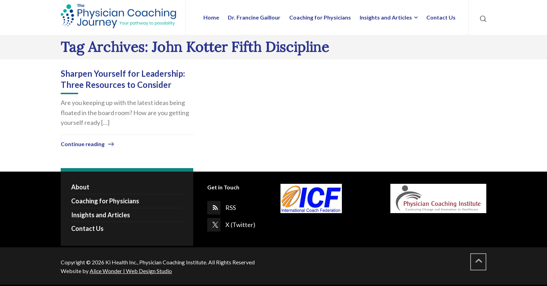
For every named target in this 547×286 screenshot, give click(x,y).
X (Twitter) (240, 224)
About (80, 187)
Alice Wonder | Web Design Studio (131, 271)
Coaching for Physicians (105, 201)
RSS (230, 207)
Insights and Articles (100, 215)
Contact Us (87, 228)
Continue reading (83, 144)
